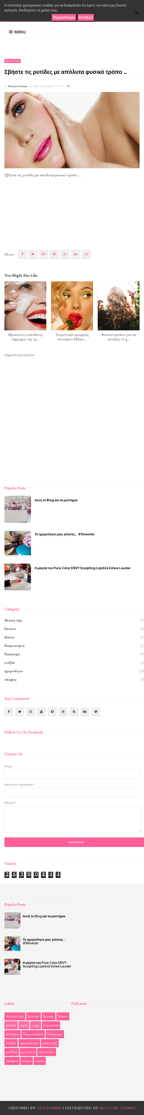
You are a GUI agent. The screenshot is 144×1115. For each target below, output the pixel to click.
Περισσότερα (64, 17)
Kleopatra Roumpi (17, 86)
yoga (35, 1025)
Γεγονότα (50, 1025)
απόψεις (12, 1034)
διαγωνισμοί (14, 645)
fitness (9, 637)
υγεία (39, 1060)
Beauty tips (12, 61)
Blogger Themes (118, 1108)
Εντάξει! (86, 17)
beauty (48, 1016)
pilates (11, 1025)
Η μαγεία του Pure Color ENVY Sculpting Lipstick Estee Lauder (47, 964)
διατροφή (12, 654)
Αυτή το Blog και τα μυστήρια (44, 916)
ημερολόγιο (13, 671)
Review (10, 628)
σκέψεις (10, 679)
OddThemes (49, 1108)
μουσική (28, 1052)
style (23, 1025)
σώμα (26, 1060)
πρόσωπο (46, 1052)
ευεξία (9, 662)
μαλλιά (11, 1052)
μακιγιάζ (50, 1043)
